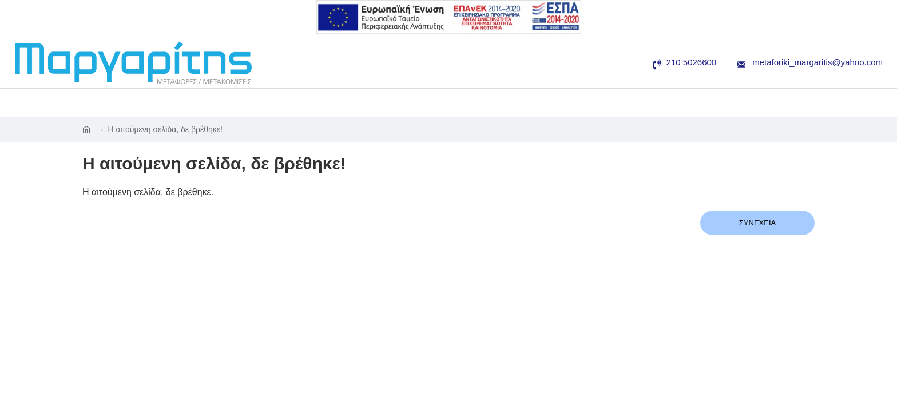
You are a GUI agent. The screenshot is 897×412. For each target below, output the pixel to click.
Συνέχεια (757, 223)
